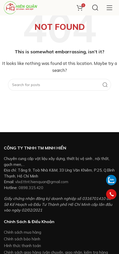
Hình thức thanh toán (22, 245)
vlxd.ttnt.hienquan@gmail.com (41, 181)
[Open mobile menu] (109, 8)
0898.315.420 (31, 187)
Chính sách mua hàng (22, 232)
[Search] (95, 8)
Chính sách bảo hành (22, 238)
